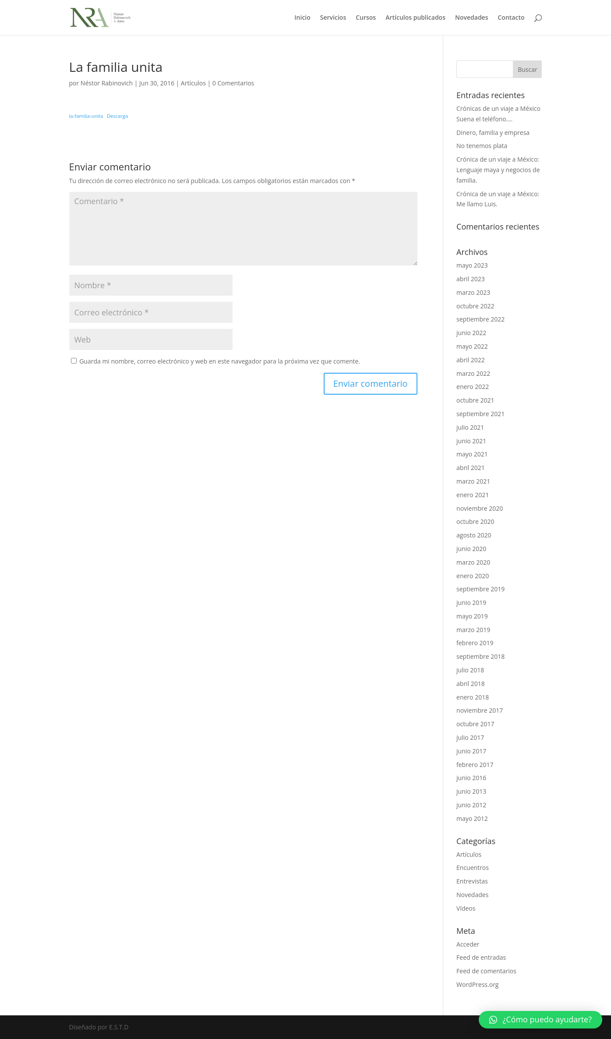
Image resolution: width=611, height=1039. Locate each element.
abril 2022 (470, 360)
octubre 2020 (475, 521)
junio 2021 (471, 441)
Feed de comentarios (486, 971)
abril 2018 (470, 683)
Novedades (471, 17)
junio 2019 (471, 602)
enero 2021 (472, 495)
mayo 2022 (472, 346)
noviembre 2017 (479, 710)
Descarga (117, 116)
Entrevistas (472, 881)
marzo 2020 (473, 562)
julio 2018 (470, 670)
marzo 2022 (473, 373)
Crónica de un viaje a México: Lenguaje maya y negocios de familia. (498, 169)
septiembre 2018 (480, 656)
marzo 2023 (473, 292)
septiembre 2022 (480, 319)
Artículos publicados (415, 17)
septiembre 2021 (480, 414)
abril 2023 (470, 279)
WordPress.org (477, 984)
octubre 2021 (475, 400)
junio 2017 (471, 751)
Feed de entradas (481, 957)
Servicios (333, 17)
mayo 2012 (472, 818)
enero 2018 (472, 697)
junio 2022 (471, 333)
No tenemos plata (481, 145)
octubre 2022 (475, 306)
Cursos (366, 17)
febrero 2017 (475, 764)
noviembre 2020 (479, 508)
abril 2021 (470, 467)
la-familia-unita (86, 116)
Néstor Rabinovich (107, 83)
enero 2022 (472, 386)
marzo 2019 (473, 630)
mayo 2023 (472, 265)
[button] (540, 1019)
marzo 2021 (473, 481)
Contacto (511, 17)
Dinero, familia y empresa (493, 132)
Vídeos (465, 908)
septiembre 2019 (480, 589)
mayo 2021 (472, 454)
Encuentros (472, 867)
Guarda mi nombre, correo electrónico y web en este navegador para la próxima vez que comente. (219, 361)
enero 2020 (472, 576)
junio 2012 (471, 805)
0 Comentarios (233, 83)
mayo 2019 (472, 616)
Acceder (467, 944)
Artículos (193, 83)
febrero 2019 (475, 643)
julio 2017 (470, 737)
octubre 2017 (475, 724)
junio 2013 (471, 791)
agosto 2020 (473, 535)
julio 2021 (470, 427)
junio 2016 (471, 778)
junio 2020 (471, 548)
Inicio (302, 17)
